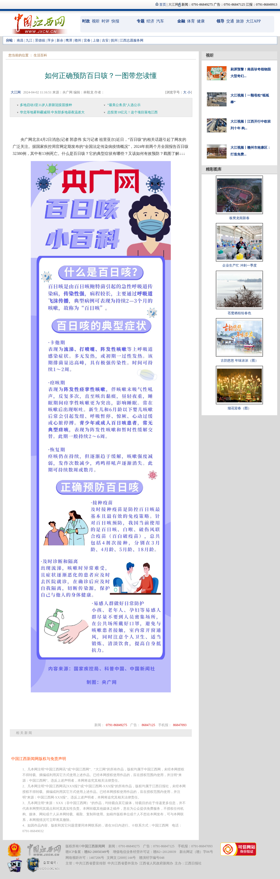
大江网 (16, 92)
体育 (191, 21)
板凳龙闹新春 (239, 218)
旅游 (240, 21)
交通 (230, 21)
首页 (162, 4)
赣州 (77, 40)
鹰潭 (69, 40)
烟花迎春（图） (239, 408)
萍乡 (50, 40)
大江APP (253, 21)
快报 (115, 21)
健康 (201, 21)
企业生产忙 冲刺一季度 (239, 265)
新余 (60, 40)
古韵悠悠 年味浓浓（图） (239, 360)
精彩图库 (213, 169)
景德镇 (40, 40)
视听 (96, 21)
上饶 (96, 40)
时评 (105, 21)
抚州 (114, 40)
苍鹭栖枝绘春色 (239, 313)
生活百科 (40, 55)
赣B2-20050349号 (96, 852)
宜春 (87, 40)
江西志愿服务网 (131, 40)
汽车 (160, 21)
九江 (29, 40)
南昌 (20, 40)
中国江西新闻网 (93, 846)
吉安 (105, 40)
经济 (150, 21)
